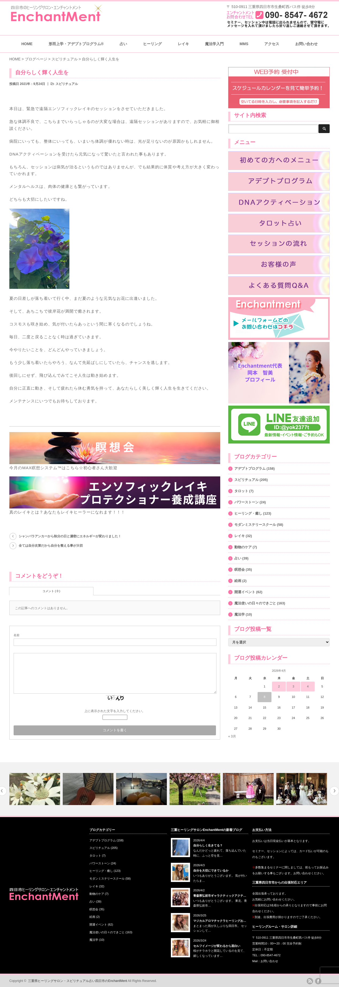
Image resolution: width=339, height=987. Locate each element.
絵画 (237, 581)
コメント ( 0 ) (51, 591)
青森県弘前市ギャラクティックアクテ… (219, 895)
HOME (27, 44)
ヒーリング (152, 44)
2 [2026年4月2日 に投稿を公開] (279, 686)
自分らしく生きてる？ (208, 845)
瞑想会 (239, 570)
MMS (244, 44)
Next (334, 791)
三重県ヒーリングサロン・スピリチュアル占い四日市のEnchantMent (77, 981)
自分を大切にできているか (210, 870)
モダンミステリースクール (255, 525)
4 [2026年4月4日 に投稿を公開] (308, 686)
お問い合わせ (306, 44)
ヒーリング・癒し (248, 513)
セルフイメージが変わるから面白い (216, 945)
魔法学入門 (214, 44)
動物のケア (243, 547)
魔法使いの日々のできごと (255, 603)
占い (123, 44)
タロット (241, 491)
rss (310, 981)
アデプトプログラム (250, 469)
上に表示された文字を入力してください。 (114, 711)
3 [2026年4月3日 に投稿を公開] (293, 686)
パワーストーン (246, 502)
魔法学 (239, 614)
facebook (318, 981)
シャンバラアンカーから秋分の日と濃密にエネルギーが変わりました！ (70, 536)
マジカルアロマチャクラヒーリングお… (219, 920)
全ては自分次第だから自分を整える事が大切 (51, 545)
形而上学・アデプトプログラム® (76, 44)
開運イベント (244, 592)
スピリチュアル (67, 84)
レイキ (183, 44)
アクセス (271, 44)
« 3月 (232, 736)
